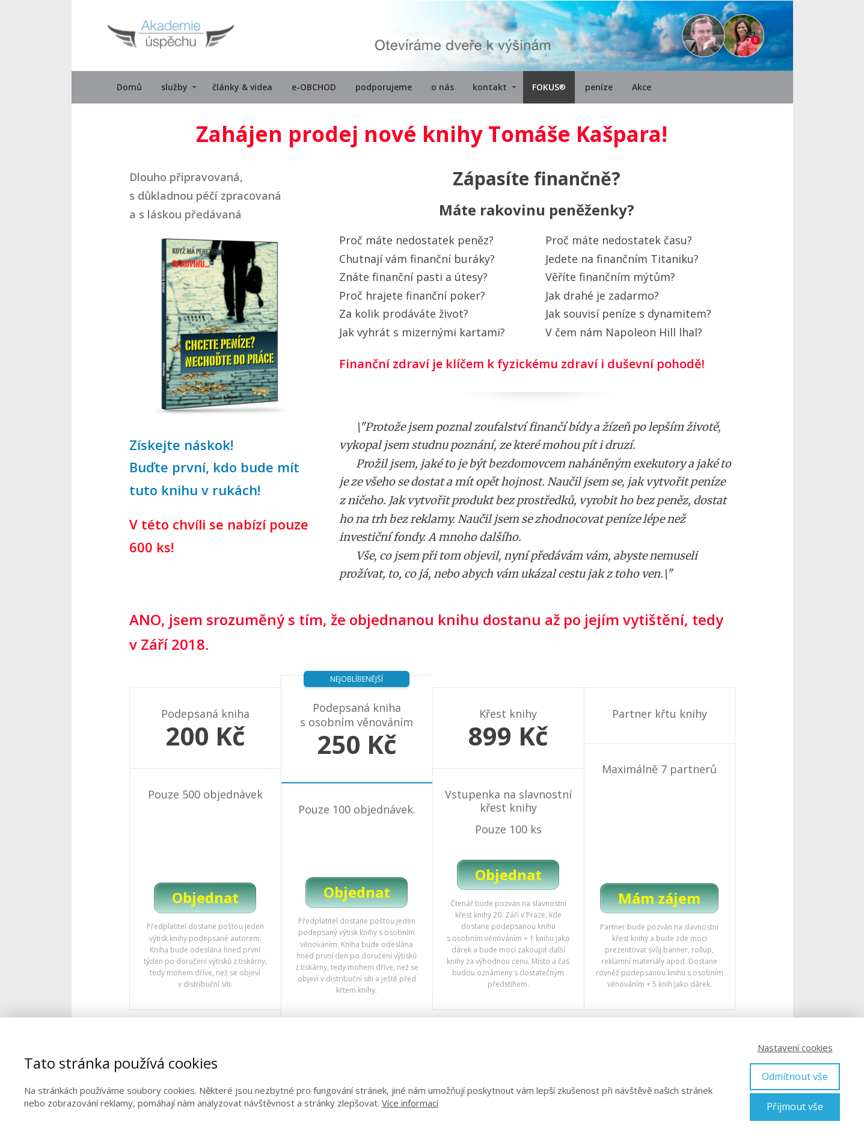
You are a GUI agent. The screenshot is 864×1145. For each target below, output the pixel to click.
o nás (442, 87)
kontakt (490, 87)
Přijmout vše (795, 1106)
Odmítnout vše (795, 1076)
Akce (641, 87)
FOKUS (549, 87)
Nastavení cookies (795, 1048)
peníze (599, 87)
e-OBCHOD (314, 87)
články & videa (242, 87)
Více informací (410, 1103)
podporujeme (383, 87)
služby (174, 87)
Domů (129, 87)
